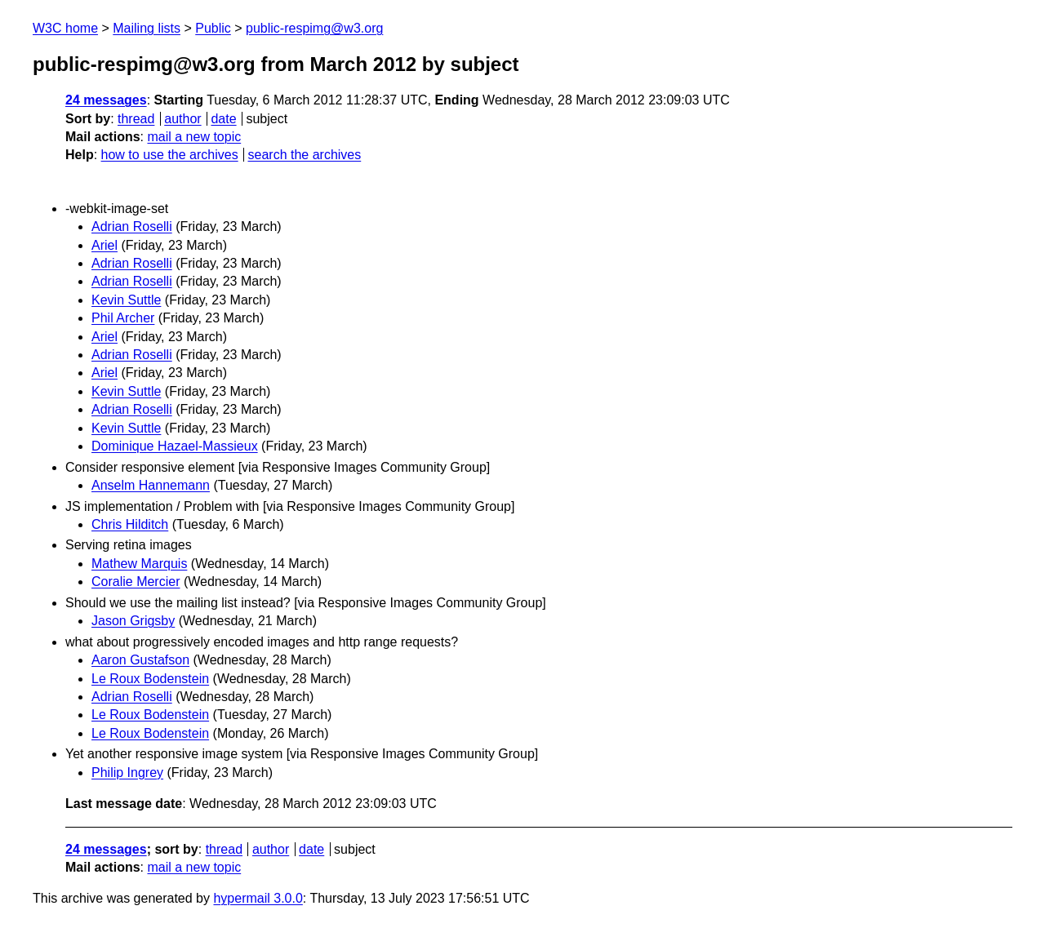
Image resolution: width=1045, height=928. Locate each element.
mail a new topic (194, 137)
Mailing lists (146, 28)
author (182, 119)
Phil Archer (122, 318)
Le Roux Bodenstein (150, 679)
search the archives (305, 155)
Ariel (104, 245)
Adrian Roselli (131, 226)
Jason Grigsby (133, 621)
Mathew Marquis (139, 564)
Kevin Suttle (126, 300)
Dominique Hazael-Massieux (174, 446)
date (223, 119)
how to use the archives (169, 155)
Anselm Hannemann (150, 485)
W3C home (65, 28)
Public (213, 28)
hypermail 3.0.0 (257, 898)
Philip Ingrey (127, 772)
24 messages (106, 100)
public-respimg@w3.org (314, 28)
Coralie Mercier (135, 581)
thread (136, 119)
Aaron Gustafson (140, 660)
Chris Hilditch (129, 524)
